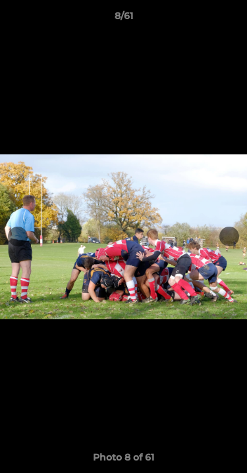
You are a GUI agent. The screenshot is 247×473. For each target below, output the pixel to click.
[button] (231, 19)
